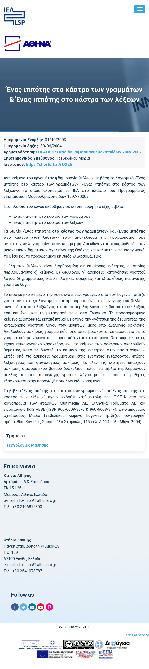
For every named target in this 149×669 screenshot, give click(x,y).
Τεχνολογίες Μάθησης (27, 445)
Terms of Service (136, 635)
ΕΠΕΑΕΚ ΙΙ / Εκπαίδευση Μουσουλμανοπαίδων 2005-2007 (89, 152)
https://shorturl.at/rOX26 (49, 164)
